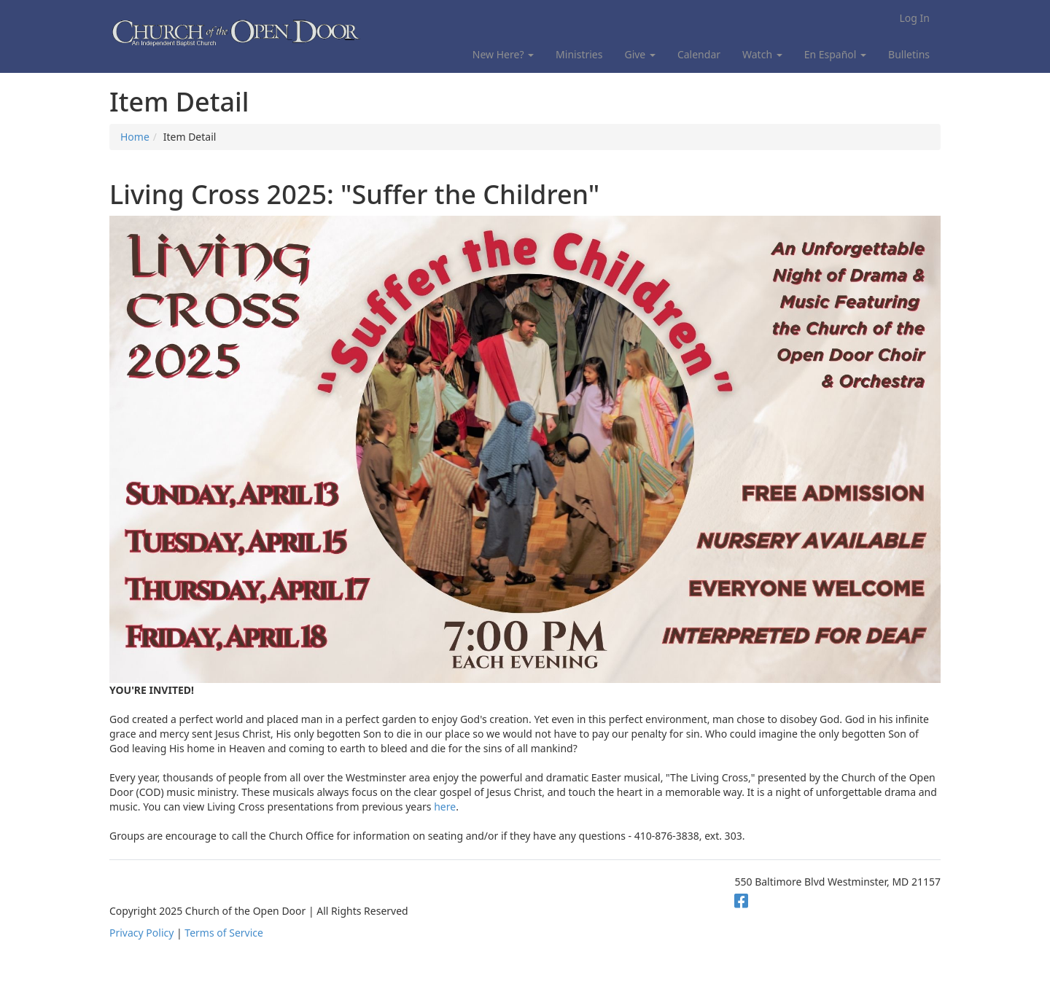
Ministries (579, 54)
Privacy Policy (141, 933)
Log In (915, 18)
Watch (762, 54)
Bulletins (909, 54)
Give (639, 54)
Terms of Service (223, 933)
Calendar (698, 54)
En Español (835, 54)
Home (134, 137)
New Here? (503, 54)
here (445, 806)
